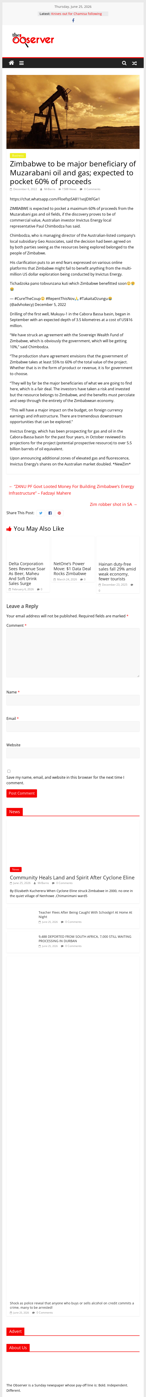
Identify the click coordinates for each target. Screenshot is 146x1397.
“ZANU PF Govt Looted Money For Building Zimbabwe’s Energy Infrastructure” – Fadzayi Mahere (71, 490)
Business (18, 155)
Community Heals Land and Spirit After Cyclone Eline (72, 877)
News (15, 869)
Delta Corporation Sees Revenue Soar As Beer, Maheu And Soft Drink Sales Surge (27, 573)
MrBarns (50, 189)
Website (13, 744)
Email (12, 718)
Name (13, 692)
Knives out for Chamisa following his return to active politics (76, 15)
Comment (16, 625)
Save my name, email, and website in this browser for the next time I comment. (65, 780)
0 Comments (90, 189)
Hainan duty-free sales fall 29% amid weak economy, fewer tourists (117, 571)
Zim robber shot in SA (113, 504)
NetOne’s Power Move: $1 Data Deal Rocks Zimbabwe (72, 568)
